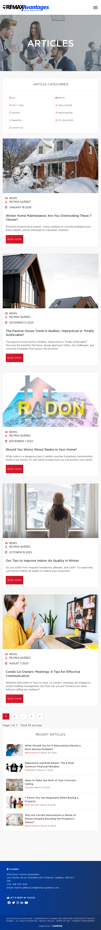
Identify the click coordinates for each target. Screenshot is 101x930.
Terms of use (63, 921)
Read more (14, 239)
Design (14, 113)
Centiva (56, 926)
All (12, 98)
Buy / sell (16, 105)
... (23, 716)
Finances (15, 120)
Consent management (83, 921)
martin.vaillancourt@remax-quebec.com (36, 888)
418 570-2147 (20, 884)
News (60, 98)
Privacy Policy (46, 921)
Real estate (63, 105)
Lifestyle (16, 128)
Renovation (63, 113)
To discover (64, 120)
